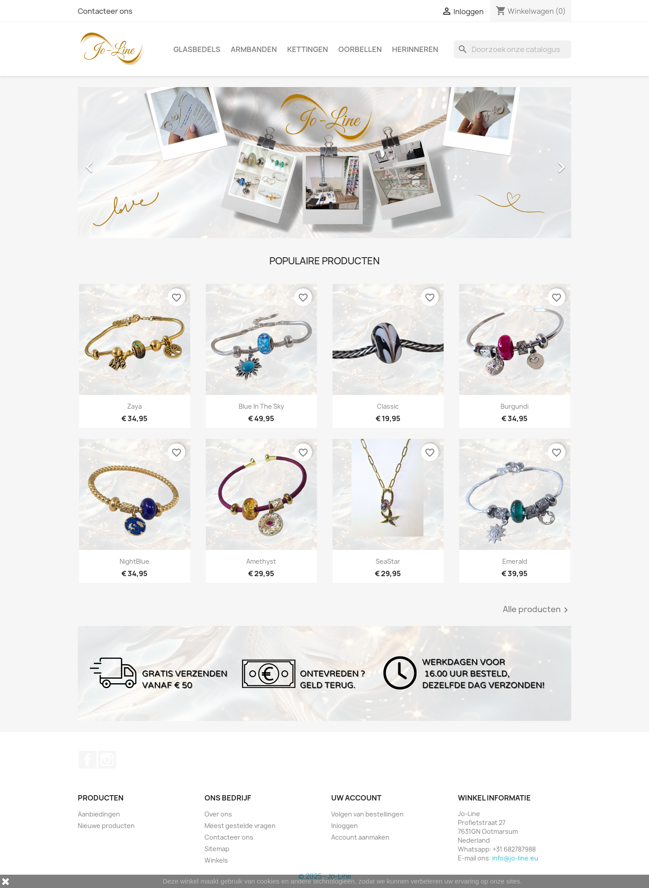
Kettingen (307, 49)
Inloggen (344, 825)
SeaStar (388, 561)
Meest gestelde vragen (240, 825)
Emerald (514, 561)
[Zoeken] (512, 49)
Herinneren (415, 49)
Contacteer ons (105, 11)
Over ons (218, 814)
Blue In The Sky (261, 406)
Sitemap (216, 848)
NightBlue (134, 561)
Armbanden (254, 49)
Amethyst (261, 561)
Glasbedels (196, 49)
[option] (324, 162)
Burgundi (515, 406)
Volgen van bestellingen (367, 814)
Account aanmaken (360, 837)
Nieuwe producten (106, 825)
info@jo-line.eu (515, 858)
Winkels (216, 860)
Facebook (87, 760)
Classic (388, 406)
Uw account (356, 798)
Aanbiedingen (99, 814)
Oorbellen (360, 49)
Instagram (107, 760)
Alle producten (537, 610)
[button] (115, 162)
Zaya (134, 406)
